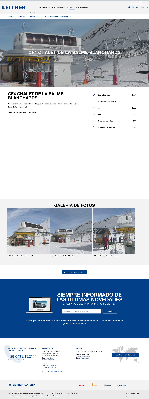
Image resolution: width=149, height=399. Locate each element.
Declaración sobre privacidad (30, 396)
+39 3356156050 (51, 366)
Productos (35, 7)
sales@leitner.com (83, 358)
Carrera (100, 7)
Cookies (55, 396)
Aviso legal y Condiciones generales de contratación (26, 393)
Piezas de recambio (60, 7)
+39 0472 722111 (22, 356)
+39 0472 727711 (49, 360)
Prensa (92, 7)
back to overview (75, 272)
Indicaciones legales (14, 396)
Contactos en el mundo (125, 355)
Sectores (46, 7)
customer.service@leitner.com (53, 371)
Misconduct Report (45, 396)
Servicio (73, 7)
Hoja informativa (72, 393)
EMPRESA (83, 7)
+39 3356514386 (50, 368)
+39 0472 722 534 (83, 356)
